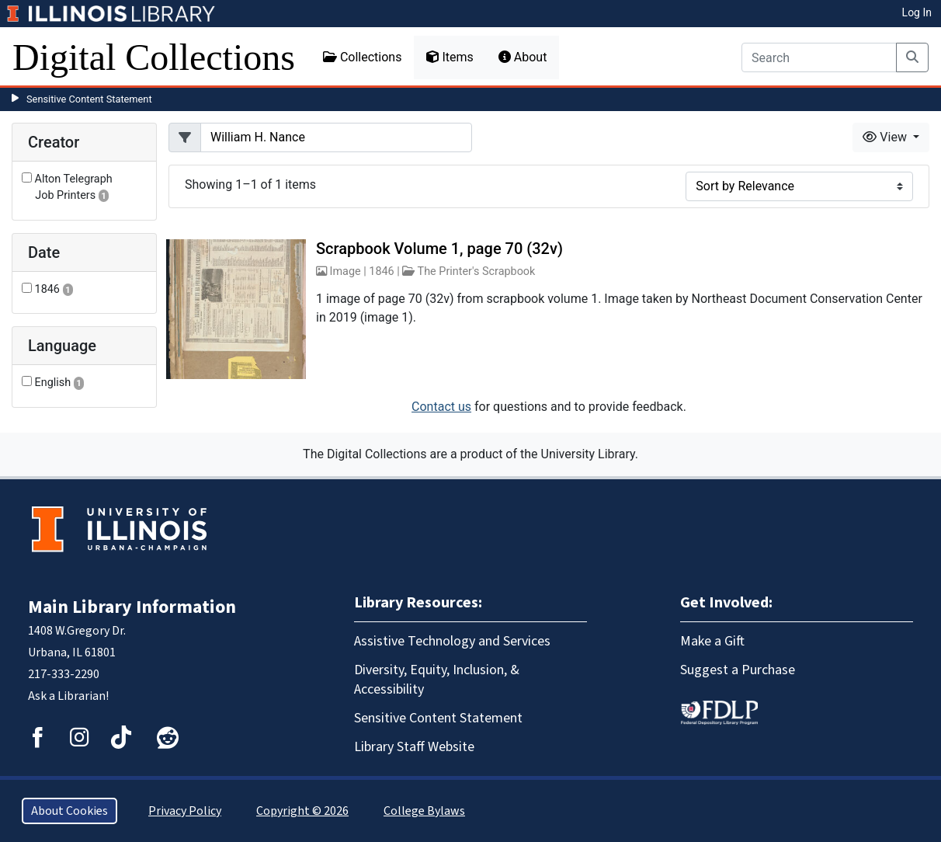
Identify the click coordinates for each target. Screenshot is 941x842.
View (886, 137)
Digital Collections (153, 57)
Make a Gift (712, 641)
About (522, 57)
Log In (917, 12)
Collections (362, 57)
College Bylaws (424, 810)
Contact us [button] (441, 406)
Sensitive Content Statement (89, 99)
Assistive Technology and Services (452, 641)
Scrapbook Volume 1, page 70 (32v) (439, 248)
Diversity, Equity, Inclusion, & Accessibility (436, 679)
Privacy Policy (184, 810)
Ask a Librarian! (68, 696)
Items (449, 57)
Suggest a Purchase (737, 670)
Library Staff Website (414, 747)
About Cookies (69, 810)
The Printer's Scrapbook (477, 271)
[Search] (819, 57)
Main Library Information (132, 607)
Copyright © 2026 (302, 810)
